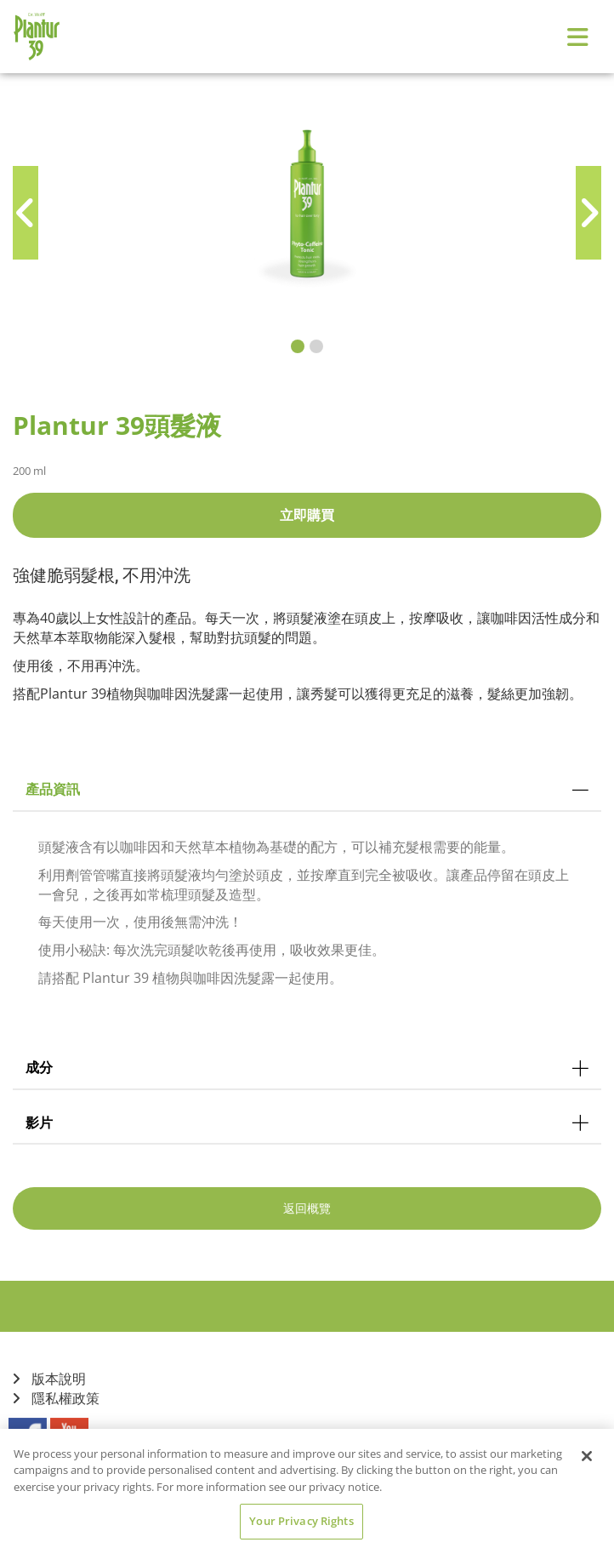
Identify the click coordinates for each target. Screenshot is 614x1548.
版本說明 (49, 1379)
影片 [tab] (307, 1122)
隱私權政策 (56, 1399)
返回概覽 (307, 1208)
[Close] (586, 1456)
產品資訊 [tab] (307, 789)
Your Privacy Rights (301, 1520)
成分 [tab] (307, 1067)
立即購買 (307, 515)
